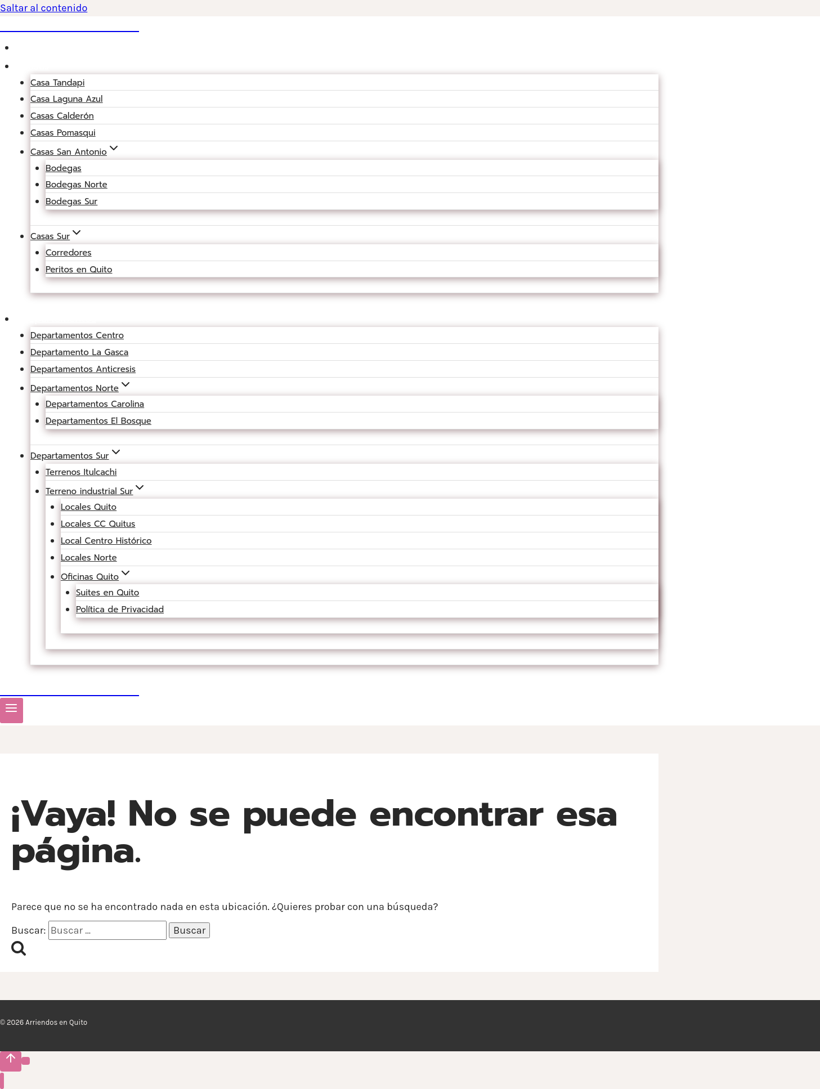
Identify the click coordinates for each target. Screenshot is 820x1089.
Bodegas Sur (71, 201)
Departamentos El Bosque (98, 421)
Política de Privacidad (120, 609)
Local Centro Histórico (106, 541)
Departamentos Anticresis (83, 369)
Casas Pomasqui (63, 133)
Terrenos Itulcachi (81, 472)
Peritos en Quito (79, 269)
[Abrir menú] (11, 710)
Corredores (69, 253)
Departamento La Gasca (79, 352)
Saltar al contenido (43, 8)
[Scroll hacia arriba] (10, 1061)
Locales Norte (89, 558)
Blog (32, 47)
